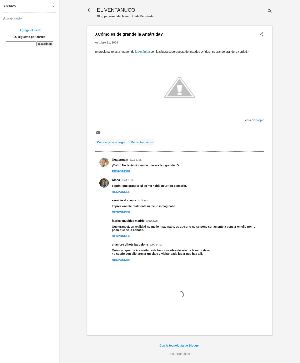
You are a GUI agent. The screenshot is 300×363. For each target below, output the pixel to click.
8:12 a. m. (136, 159)
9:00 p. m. (156, 244)
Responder (121, 171)
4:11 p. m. (144, 200)
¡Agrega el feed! (30, 30)
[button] (261, 34)
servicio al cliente (124, 200)
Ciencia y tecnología (111, 142)
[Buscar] (269, 11)
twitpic (260, 120)
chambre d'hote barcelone (130, 244)
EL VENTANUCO (116, 10)
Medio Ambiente (142, 142)
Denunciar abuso (180, 354)
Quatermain (120, 159)
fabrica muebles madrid (128, 220)
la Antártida (142, 51)
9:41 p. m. (128, 180)
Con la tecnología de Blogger (179, 345)
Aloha (116, 180)
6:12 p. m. (152, 220)
